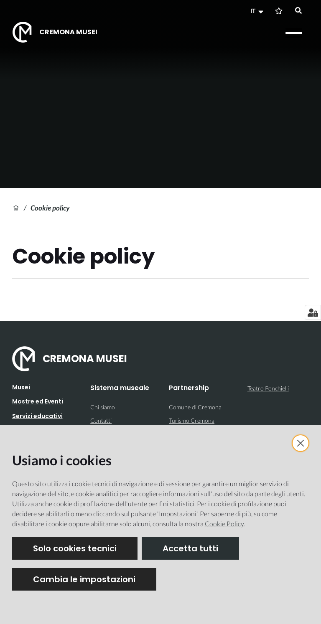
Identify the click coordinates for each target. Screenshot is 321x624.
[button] (257, 11)
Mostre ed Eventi (37, 401)
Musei (21, 387)
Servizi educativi (37, 416)
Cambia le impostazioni (84, 579)
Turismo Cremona (191, 420)
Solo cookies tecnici (75, 548)
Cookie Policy (224, 524)
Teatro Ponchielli (268, 388)
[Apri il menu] (293, 33)
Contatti (101, 420)
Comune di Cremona (195, 407)
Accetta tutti (190, 548)
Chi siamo (102, 407)
